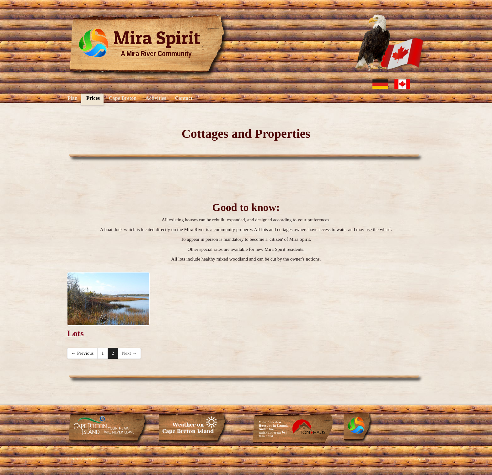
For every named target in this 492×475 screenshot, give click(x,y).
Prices (93, 98)
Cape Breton (122, 98)
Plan (72, 98)
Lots (75, 333)
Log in (419, 458)
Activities (155, 98)
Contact (183, 98)
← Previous (82, 353)
